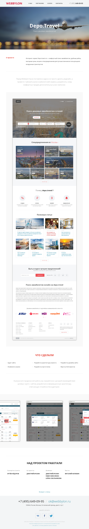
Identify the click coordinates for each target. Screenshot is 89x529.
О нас (30, 3)
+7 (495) (76, 3)
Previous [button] (7, 421)
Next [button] (82, 421)
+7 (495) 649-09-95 (31, 501)
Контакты (59, 3)
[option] (44, 421)
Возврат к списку (44, 492)
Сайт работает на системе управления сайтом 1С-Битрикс (44, 525)
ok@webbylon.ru (59, 501)
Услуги (49, 3)
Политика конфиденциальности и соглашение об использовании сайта (44, 523)
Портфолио (40, 3)
